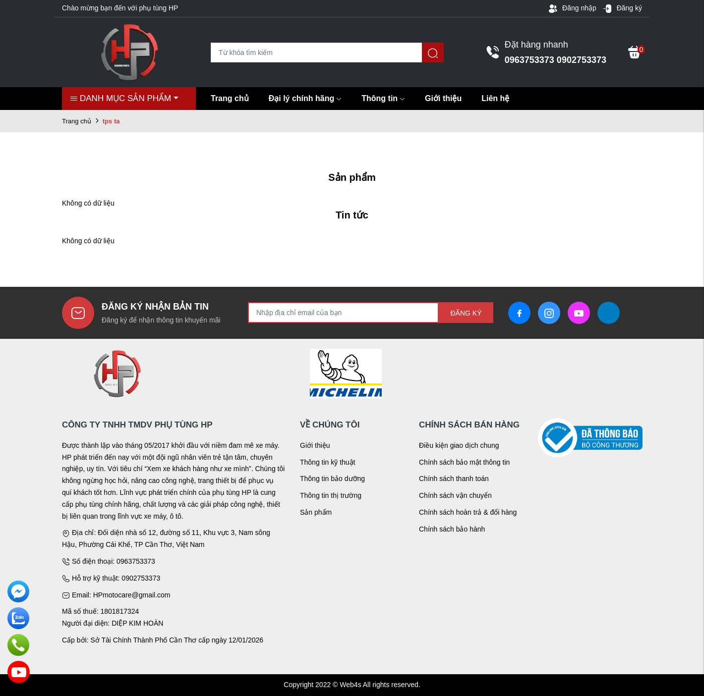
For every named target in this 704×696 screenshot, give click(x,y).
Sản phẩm (316, 512)
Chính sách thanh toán (454, 478)
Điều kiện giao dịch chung (459, 445)
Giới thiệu (443, 98)
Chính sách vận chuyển (455, 495)
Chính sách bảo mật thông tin (464, 462)
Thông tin (383, 98)
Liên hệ (495, 98)
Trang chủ (230, 98)
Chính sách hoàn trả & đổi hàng (468, 512)
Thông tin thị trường (330, 495)
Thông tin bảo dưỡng (332, 478)
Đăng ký (622, 8)
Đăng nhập (572, 8)
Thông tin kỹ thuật (327, 462)
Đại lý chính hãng (305, 98)
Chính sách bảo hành (452, 529)
